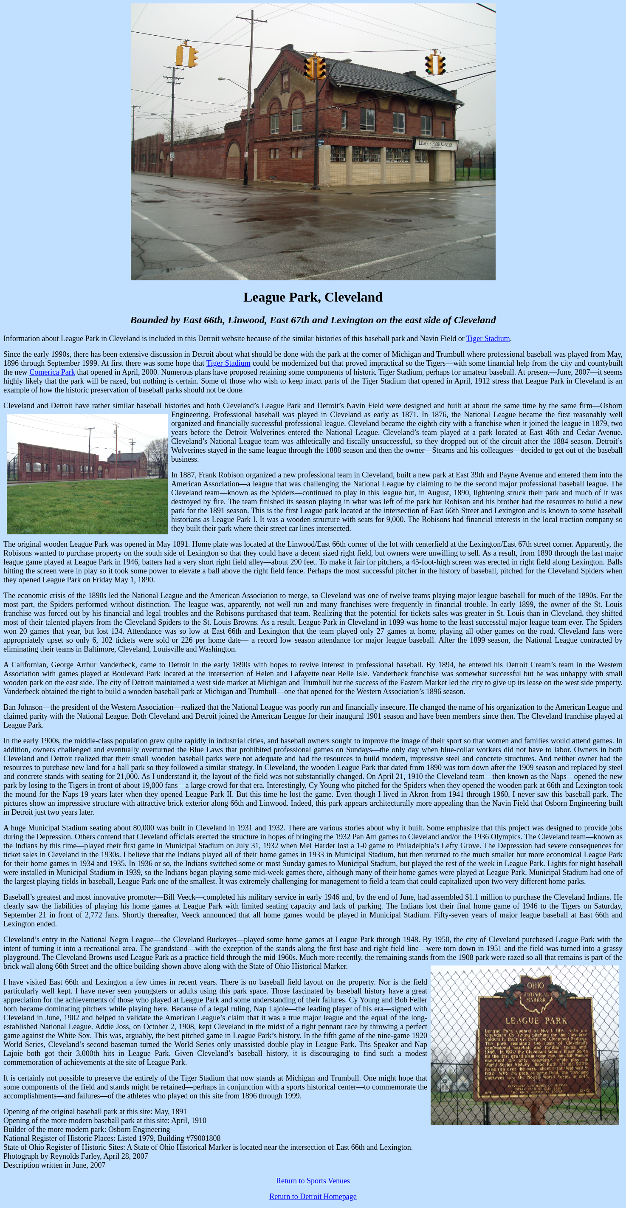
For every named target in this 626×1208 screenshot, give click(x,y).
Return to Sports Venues (313, 1181)
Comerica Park (52, 372)
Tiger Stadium (488, 338)
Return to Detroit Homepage (312, 1196)
